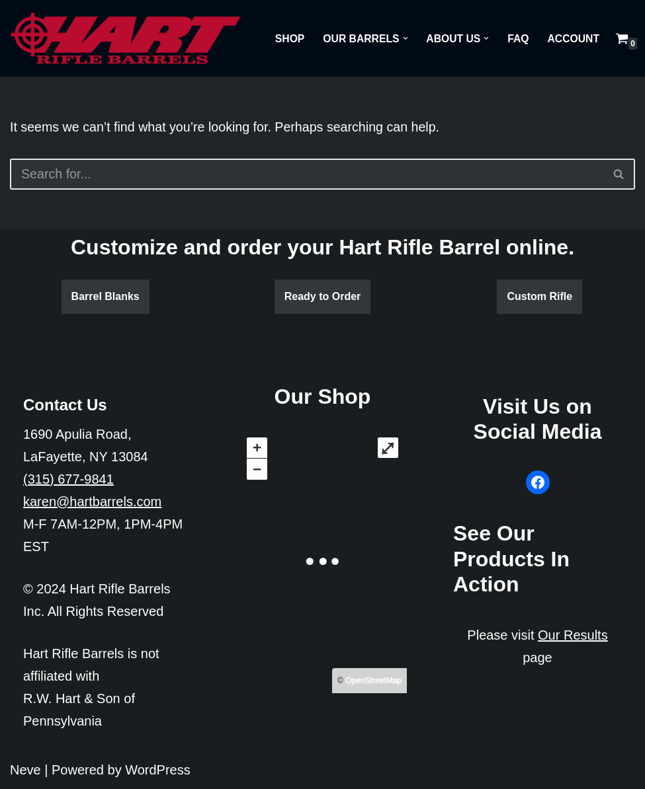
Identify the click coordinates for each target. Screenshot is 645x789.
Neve (25, 770)
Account (572, 38)
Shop (285, 38)
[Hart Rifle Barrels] (125, 38)
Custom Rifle (539, 297)
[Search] (306, 174)
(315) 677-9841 (68, 479)
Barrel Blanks (105, 297)
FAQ (517, 38)
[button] (403, 38)
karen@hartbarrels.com (92, 501)
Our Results (573, 635)
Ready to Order (322, 297)
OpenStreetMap (373, 681)
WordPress (158, 770)
